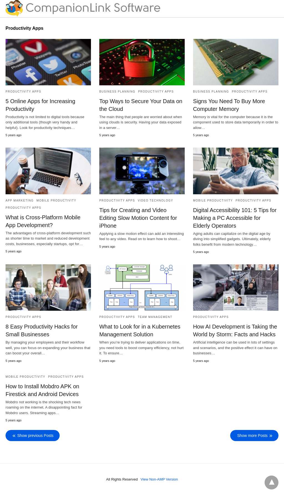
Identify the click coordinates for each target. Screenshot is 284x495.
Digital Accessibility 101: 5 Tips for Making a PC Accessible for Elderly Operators (235, 218)
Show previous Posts (35, 435)
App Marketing (20, 200)
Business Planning (117, 91)
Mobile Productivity (57, 200)
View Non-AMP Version (159, 479)
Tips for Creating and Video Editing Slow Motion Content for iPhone (138, 218)
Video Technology (155, 200)
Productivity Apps (23, 91)
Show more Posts (252, 435)
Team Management (155, 317)
